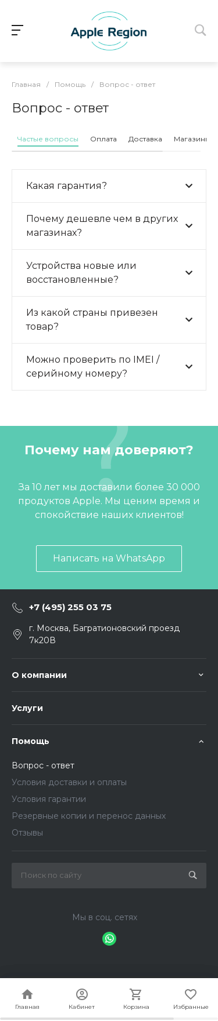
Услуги (27, 708)
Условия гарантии (49, 799)
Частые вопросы (47, 138)
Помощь (30, 741)
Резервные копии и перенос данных (89, 816)
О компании (39, 675)
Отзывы (27, 832)
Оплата (103, 138)
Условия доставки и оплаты (69, 782)
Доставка (145, 138)
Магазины (192, 138)
